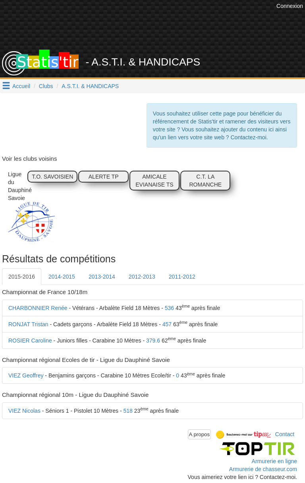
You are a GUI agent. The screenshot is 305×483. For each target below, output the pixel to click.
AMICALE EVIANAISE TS (154, 180)
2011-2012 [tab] (182, 276)
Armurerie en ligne (274, 461)
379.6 (153, 340)
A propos (199, 434)
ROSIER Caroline (30, 340)
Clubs (46, 86)
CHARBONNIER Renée (38, 308)
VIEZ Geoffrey (25, 375)
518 (127, 411)
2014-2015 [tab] (61, 276)
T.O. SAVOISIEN (52, 176)
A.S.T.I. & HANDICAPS (90, 86)
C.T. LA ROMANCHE (205, 180)
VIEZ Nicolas (24, 411)
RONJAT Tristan (28, 324)
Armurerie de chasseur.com (263, 469)
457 (167, 324)
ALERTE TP (104, 176)
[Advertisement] (158, 30)
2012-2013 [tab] (142, 276)
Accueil (21, 86)
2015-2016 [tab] (21, 276)
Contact (284, 434)
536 (169, 308)
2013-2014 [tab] (102, 276)
